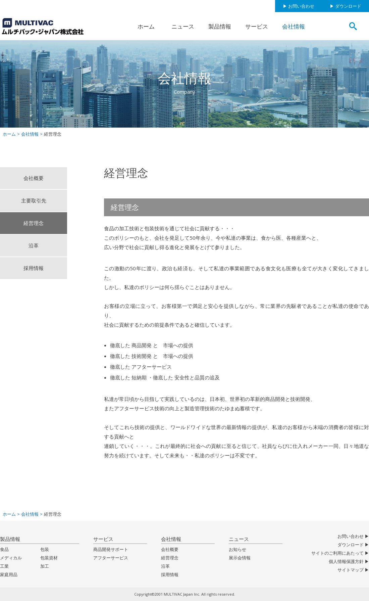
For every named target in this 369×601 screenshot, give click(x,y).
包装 (44, 549)
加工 (44, 566)
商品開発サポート (110, 549)
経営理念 (33, 223)
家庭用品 (8, 574)
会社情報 (293, 26)
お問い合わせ (301, 6)
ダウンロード (348, 6)
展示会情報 (240, 558)
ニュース (182, 26)
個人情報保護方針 (346, 561)
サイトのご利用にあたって (337, 553)
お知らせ (237, 549)
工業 (4, 566)
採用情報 (33, 268)
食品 (4, 549)
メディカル (11, 558)
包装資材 (49, 558)
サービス (256, 26)
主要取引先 (33, 200)
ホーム (146, 26)
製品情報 (219, 26)
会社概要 (33, 178)
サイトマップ (350, 570)
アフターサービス (110, 558)
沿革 (34, 245)
